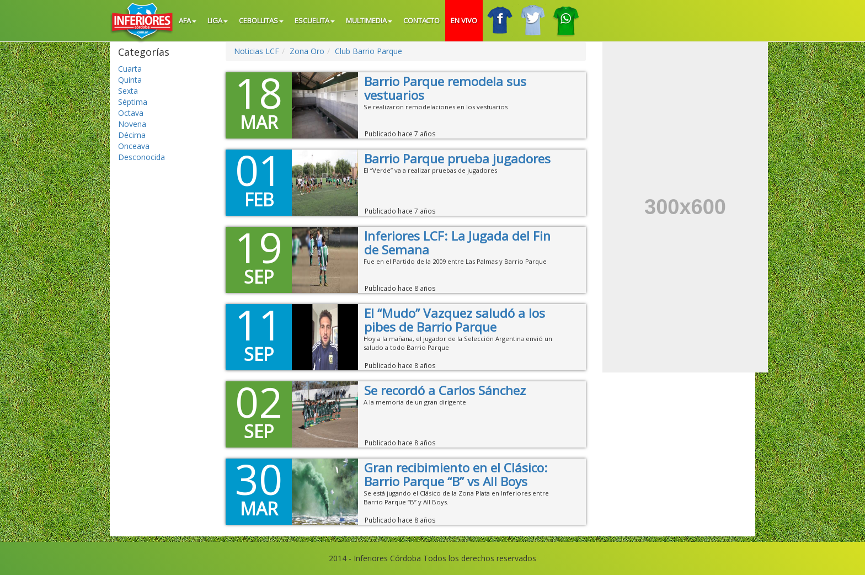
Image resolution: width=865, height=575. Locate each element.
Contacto (421, 20)
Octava (130, 113)
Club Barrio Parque (368, 51)
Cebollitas (261, 20)
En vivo (464, 20)
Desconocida (141, 157)
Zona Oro (307, 51)
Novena (132, 124)
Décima (132, 135)
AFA (187, 20)
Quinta (130, 79)
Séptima (132, 102)
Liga (217, 20)
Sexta (128, 91)
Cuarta (130, 68)
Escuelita (315, 20)
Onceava (133, 146)
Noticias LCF (256, 51)
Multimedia (369, 20)
